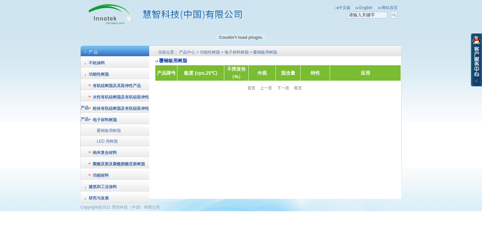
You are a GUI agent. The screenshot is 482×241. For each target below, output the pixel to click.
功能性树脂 (99, 74)
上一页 (266, 88)
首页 (251, 88)
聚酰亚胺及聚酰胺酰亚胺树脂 (119, 164)
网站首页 (390, 7)
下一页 (283, 88)
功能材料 (101, 175)
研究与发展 (99, 198)
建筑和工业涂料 (103, 186)
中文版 (344, 7)
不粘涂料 (97, 63)
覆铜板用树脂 (109, 130)
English (365, 7)
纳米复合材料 (105, 152)
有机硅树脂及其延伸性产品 (117, 85)
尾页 (298, 88)
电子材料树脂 (105, 119)
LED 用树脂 (107, 141)
